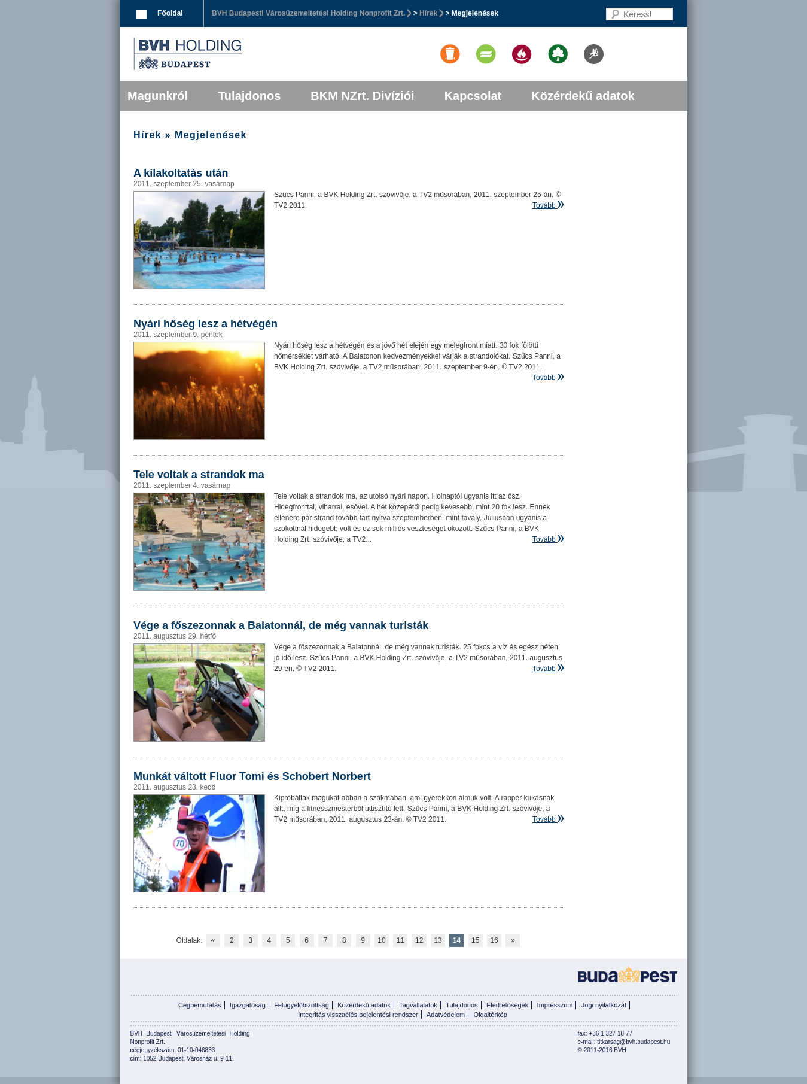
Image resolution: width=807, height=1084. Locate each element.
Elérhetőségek (507, 1005)
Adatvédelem (446, 1014)
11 (400, 940)
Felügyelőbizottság (301, 1005)
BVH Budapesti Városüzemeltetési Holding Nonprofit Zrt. (308, 13)
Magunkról (157, 95)
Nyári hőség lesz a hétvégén (205, 324)
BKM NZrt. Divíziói (362, 95)
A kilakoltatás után (180, 173)
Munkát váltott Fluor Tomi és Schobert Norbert (252, 776)
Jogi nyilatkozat (603, 1005)
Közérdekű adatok (582, 95)
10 (381, 940)
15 (475, 940)
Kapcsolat (473, 95)
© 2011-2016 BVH (602, 1050)
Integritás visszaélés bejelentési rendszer (358, 1014)
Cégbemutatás (199, 1005)
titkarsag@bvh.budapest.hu (633, 1042)
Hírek (428, 13)
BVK (228, 54)
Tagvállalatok (418, 1005)
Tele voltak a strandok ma (198, 475)
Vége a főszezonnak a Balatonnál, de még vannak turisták (280, 625)
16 (494, 940)
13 (437, 940)
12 (419, 940)
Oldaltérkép (490, 1014)
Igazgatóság (248, 1005)
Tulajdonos (249, 95)
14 (457, 940)
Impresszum (555, 1005)
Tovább (544, 205)
